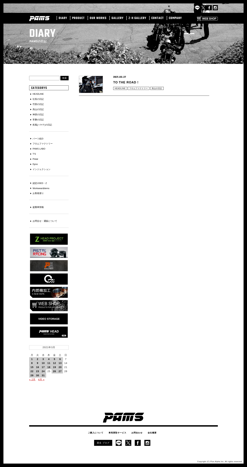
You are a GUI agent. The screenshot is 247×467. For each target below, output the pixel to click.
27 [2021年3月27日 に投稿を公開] (60, 370)
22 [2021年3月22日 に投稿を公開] (32, 370)
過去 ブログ (103, 441)
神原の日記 (39, 114)
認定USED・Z (40, 181)
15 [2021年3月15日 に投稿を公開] (32, 365)
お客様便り (39, 191)
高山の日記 (159, 90)
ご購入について (98, 431)
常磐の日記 (39, 119)
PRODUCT (78, 18)
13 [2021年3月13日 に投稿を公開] (60, 361)
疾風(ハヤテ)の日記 (43, 124)
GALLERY (117, 18)
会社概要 (149, 431)
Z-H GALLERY (137, 18)
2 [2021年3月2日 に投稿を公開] (37, 357)
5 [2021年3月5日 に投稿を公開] (54, 357)
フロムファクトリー (140, 90)
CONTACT (157, 18)
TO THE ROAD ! (127, 82)
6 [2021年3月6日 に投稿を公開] (60, 357)
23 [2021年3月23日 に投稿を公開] (37, 370)
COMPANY (175, 18)
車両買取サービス (118, 431)
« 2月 (32, 378)
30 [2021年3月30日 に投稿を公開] (37, 374)
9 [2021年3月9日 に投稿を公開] (37, 361)
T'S (34, 152)
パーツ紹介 (39, 137)
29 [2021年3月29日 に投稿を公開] (32, 374)
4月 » (41, 378)
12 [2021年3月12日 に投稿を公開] (54, 361)
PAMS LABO (39, 147)
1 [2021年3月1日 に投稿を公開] (32, 357)
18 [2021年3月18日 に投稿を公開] (48, 365)
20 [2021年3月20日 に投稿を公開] (60, 365)
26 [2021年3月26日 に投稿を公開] (54, 370)
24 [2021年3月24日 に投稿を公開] (43, 370)
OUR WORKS (98, 18)
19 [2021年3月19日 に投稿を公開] (54, 365)
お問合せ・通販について (46, 219)
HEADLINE (120, 90)
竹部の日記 (39, 104)
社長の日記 (39, 99)
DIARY (63, 18)
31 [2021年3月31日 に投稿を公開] (43, 374)
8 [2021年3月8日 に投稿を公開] (32, 361)
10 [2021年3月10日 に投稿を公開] (43, 361)
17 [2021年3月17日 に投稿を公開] (43, 365)
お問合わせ (136, 431)
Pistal (36, 157)
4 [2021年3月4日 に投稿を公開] (49, 357)
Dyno (35, 162)
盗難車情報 (39, 205)
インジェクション (42, 167)
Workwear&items (42, 186)
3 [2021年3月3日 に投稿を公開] (43, 357)
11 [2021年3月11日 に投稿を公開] (48, 361)
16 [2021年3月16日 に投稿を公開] (37, 365)
